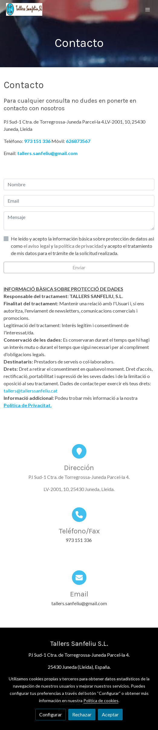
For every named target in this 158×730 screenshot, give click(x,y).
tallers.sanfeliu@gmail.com (47, 153)
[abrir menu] (147, 9)
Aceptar (110, 714)
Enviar (79, 267)
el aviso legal (37, 246)
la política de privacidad (79, 246)
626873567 (78, 141)
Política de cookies (100, 700)
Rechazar (82, 714)
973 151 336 (37, 141)
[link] (24, 9)
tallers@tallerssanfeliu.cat (30, 390)
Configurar (50, 714)
